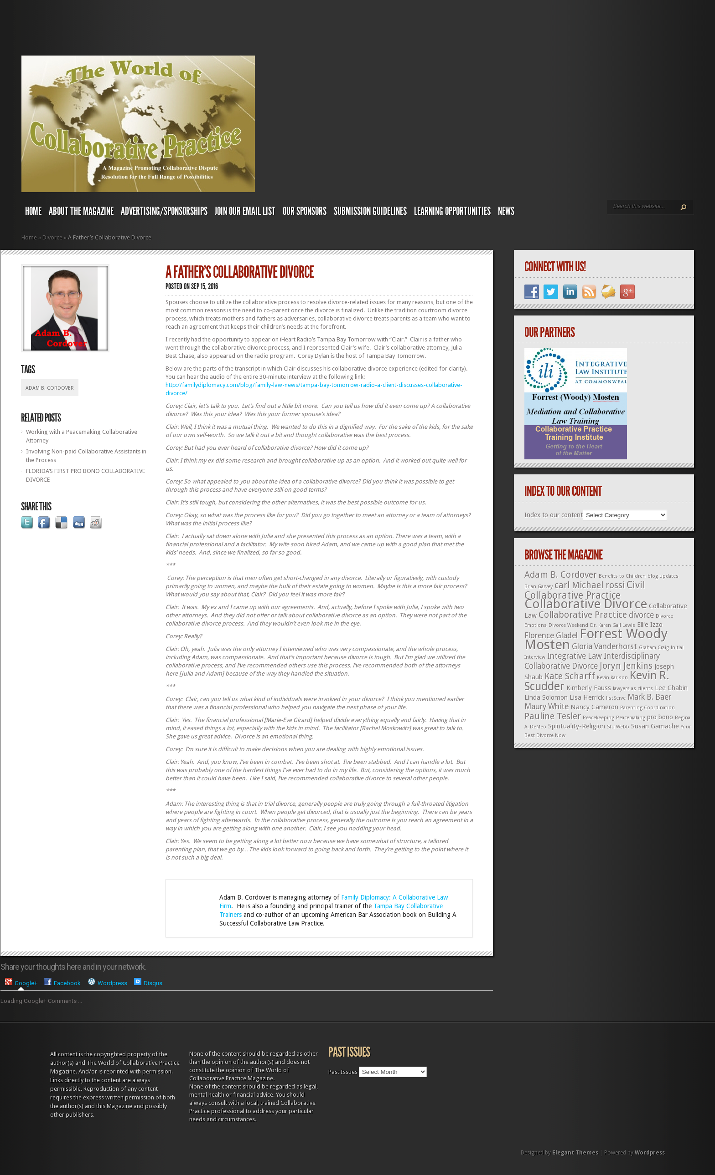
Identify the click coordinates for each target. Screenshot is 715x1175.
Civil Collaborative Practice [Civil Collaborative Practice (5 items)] (584, 590)
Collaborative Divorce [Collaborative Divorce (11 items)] (585, 603)
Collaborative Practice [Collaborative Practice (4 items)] (583, 615)
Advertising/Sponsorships (164, 211)
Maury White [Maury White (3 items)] (546, 706)
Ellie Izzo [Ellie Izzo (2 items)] (650, 625)
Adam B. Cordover (50, 388)
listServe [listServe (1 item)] (616, 698)
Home (33, 211)
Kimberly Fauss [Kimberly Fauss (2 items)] (588, 688)
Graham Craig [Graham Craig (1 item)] (654, 648)
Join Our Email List (245, 211)
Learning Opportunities (452, 211)
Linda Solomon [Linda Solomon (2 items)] (546, 697)
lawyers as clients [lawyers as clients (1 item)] (633, 689)
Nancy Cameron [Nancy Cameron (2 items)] (594, 707)
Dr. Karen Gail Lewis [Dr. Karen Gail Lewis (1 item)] (612, 625)
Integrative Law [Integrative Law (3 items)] (574, 656)
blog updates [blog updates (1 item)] (663, 576)
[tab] (21, 983)
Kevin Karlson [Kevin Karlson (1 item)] (612, 678)
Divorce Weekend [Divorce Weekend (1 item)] (568, 625)
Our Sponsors (304, 211)
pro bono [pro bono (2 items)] (660, 717)
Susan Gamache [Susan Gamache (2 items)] (655, 726)
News (506, 211)
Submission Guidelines (370, 211)
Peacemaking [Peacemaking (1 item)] (630, 718)
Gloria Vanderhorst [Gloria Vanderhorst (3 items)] (604, 646)
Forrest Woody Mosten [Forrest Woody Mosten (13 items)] (596, 639)
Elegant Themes (575, 1153)
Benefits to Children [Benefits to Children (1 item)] (622, 576)
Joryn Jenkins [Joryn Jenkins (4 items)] (626, 666)
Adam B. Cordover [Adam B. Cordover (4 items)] (560, 575)
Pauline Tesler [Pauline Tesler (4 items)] (552, 716)
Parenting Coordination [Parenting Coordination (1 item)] (647, 708)
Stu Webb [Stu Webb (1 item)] (618, 727)
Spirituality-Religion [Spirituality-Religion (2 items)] (576, 726)
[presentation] (21, 982)
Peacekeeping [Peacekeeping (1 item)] (598, 718)
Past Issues (343, 1071)
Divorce (52, 237)
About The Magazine (81, 211)
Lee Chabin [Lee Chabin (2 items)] (671, 688)
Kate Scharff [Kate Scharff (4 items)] (569, 676)
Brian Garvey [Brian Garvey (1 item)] (538, 587)
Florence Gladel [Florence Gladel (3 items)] (551, 635)
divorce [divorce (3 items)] (641, 615)
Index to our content (553, 515)
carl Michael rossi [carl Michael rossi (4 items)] (589, 585)
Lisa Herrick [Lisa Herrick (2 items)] (587, 697)
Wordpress (650, 1153)
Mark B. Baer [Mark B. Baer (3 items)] (649, 697)
